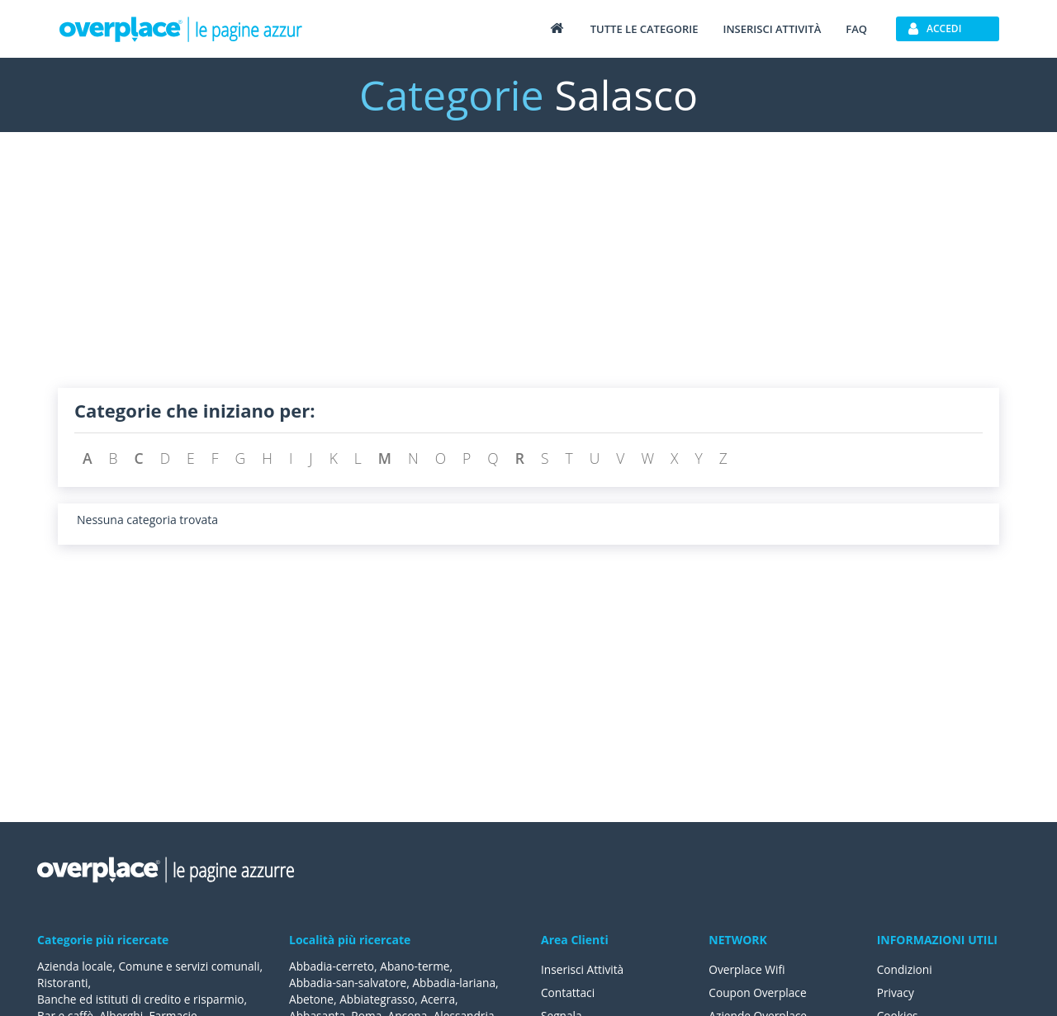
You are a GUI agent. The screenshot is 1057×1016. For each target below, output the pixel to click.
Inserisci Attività (583, 969)
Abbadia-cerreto (332, 966)
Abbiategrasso (378, 999)
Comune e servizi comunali (109, 982)
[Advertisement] (528, 272)
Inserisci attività (772, 28)
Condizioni (905, 969)
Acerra (441, 999)
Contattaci (568, 992)
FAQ (856, 28)
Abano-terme (417, 966)
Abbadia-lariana (457, 982)
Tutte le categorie (644, 28)
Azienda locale (75, 966)
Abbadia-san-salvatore (349, 982)
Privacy (896, 992)
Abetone (311, 999)
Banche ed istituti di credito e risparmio (143, 999)
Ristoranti (213, 982)
